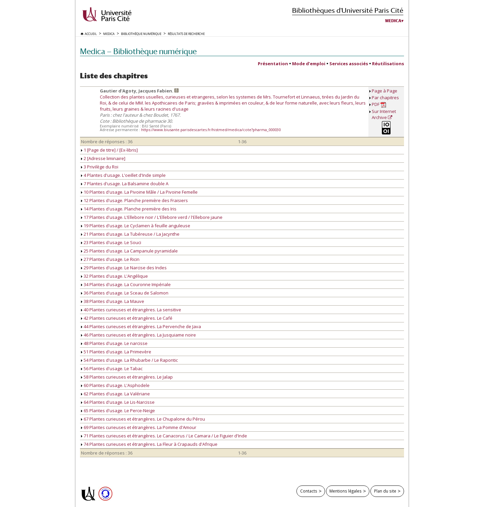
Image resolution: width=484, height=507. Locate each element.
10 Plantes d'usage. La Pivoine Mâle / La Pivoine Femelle (139, 192)
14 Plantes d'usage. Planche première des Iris (128, 209)
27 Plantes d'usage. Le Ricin (110, 259)
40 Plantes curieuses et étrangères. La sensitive (131, 310)
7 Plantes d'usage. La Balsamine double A (124, 184)
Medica (393, 20)
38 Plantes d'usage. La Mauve (112, 301)
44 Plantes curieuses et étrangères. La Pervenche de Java (141, 326)
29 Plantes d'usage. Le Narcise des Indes (124, 268)
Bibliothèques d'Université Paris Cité (347, 10)
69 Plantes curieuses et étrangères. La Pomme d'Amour (138, 427)
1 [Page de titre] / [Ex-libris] (109, 150)
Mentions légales (345, 491)
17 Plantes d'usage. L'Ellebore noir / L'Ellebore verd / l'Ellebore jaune (152, 217)
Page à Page (384, 91)
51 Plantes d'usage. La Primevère (116, 352)
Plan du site (385, 491)
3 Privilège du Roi (99, 167)
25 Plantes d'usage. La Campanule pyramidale (129, 251)
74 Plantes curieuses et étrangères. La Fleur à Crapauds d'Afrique (149, 444)
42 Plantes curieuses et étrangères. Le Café (126, 318)
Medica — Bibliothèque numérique (138, 51)
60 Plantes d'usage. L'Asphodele (115, 385)
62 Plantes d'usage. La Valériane (115, 394)
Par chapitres (385, 97)
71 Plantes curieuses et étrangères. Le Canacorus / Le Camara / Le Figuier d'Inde (164, 436)
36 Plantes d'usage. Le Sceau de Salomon (124, 293)
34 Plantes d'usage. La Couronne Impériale (126, 284)
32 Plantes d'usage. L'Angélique (114, 276)
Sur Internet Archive (384, 114)
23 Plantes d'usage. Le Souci (111, 242)
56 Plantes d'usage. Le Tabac (112, 368)
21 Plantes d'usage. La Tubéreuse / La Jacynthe (130, 234)
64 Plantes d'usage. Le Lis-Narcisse (118, 402)
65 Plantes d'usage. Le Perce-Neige (118, 410)
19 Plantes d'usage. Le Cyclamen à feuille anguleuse (135, 226)
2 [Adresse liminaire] (103, 158)
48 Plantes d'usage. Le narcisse (114, 343)
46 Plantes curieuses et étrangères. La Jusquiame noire (138, 335)
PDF (379, 104)
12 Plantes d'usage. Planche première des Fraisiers (134, 200)
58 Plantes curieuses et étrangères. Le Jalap (127, 377)
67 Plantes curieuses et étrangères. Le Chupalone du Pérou (143, 419)
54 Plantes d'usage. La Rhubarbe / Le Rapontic (129, 360)
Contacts (308, 491)
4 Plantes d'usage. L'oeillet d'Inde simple (123, 175)
